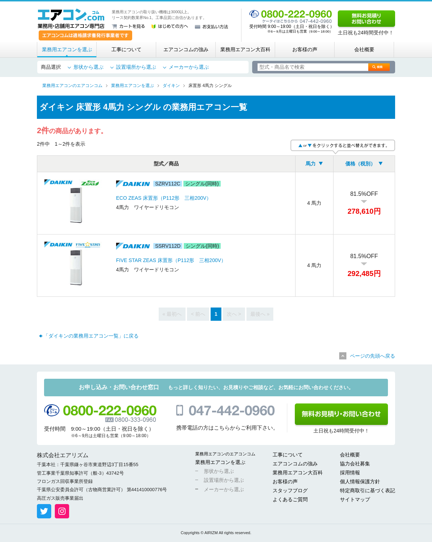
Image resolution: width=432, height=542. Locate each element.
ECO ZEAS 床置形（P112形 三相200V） (163, 198)
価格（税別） (360, 163)
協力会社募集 (355, 463)
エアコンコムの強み (185, 49)
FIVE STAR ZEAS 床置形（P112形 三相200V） (171, 260)
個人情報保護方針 (360, 481)
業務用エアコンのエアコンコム (225, 453)
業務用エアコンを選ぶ (67, 49)
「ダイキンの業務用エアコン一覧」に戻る (91, 336)
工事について (126, 49)
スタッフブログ (290, 490)
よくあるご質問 (290, 499)
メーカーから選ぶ (189, 67)
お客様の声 (304, 49)
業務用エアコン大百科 (245, 49)
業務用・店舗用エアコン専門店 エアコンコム (71, 19)
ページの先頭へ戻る (372, 356)
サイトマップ (355, 499)
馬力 (311, 163)
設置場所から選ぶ (136, 67)
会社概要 (364, 49)
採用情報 (350, 472)
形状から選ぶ (88, 67)
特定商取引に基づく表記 (367, 490)
